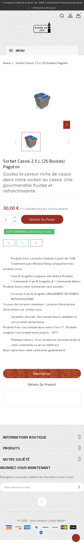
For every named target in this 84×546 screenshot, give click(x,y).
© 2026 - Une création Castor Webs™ (42, 520)
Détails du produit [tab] (42, 384)
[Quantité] (8, 219)
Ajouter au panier (42, 219)
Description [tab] (42, 373)
